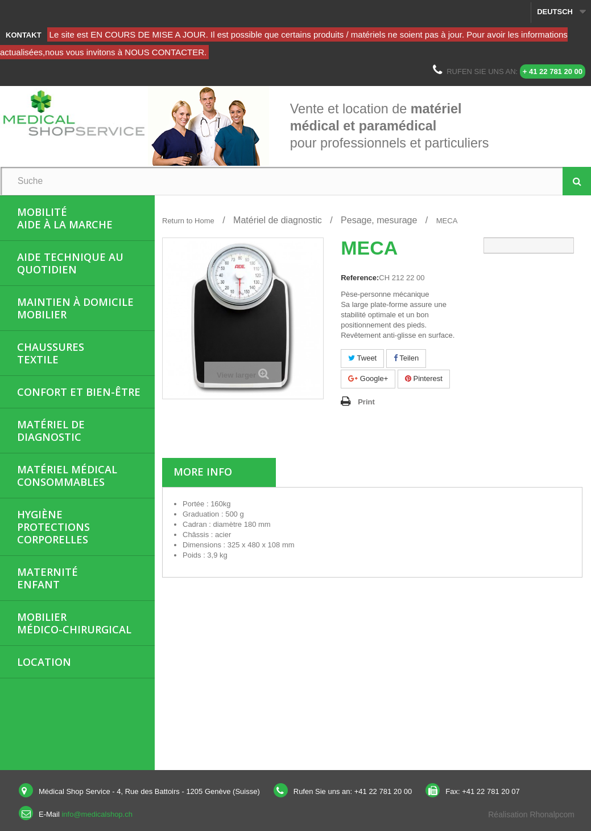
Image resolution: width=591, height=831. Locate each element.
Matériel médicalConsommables (67, 475)
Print (366, 402)
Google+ (368, 378)
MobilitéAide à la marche (65, 218)
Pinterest (424, 378)
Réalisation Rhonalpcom (531, 814)
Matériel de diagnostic (51, 430)
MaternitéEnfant (47, 578)
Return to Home (188, 220)
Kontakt (24, 35)
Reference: (360, 277)
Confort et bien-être (78, 392)
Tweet (362, 358)
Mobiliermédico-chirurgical (74, 623)
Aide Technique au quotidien (70, 263)
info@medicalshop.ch (96, 814)
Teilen (406, 358)
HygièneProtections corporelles (53, 526)
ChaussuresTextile (50, 353)
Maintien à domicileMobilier (75, 308)
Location (44, 662)
